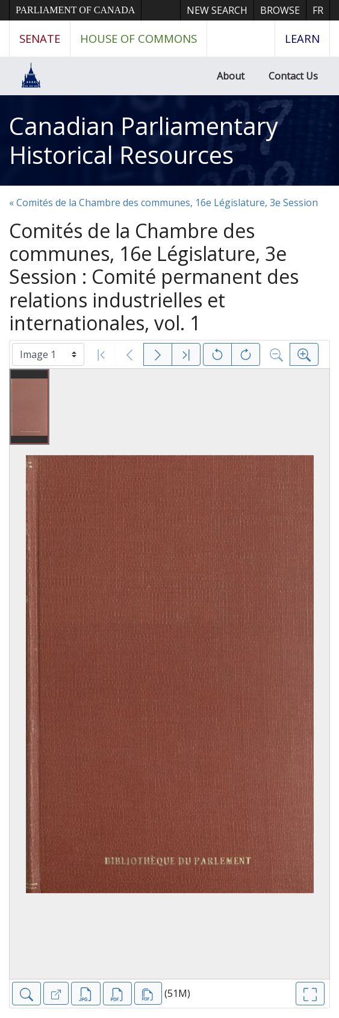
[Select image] (48, 354)
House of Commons (138, 38)
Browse (280, 10)
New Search (217, 10)
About (230, 76)
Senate (39, 38)
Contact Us (293, 76)
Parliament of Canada (75, 10)
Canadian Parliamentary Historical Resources (143, 140)
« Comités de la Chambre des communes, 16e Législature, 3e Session (163, 202)
